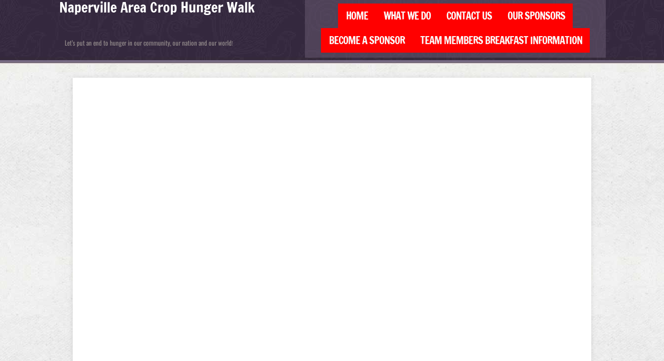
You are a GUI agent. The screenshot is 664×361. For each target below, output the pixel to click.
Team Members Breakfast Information (501, 40)
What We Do (407, 16)
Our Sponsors (536, 16)
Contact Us (469, 16)
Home (357, 16)
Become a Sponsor (367, 40)
